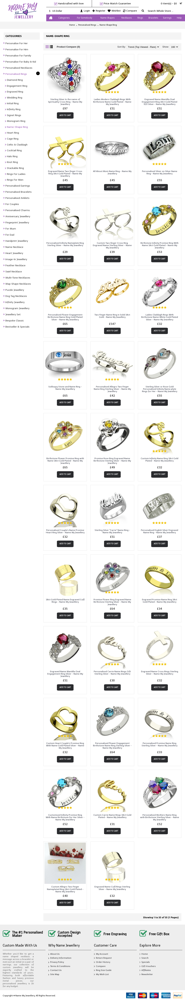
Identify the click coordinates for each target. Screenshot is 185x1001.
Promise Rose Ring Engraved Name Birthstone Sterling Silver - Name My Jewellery (112, 460)
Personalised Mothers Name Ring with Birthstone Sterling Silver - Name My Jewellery (159, 817)
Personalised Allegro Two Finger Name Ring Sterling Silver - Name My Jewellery (112, 389)
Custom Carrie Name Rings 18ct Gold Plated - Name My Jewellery (112, 816)
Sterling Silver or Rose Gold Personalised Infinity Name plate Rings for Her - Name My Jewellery (159, 389)
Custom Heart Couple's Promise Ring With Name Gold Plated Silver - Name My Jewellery (65, 745)
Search (144, 958)
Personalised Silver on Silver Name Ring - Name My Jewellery (159, 172)
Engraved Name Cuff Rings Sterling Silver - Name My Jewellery (112, 887)
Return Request (103, 958)
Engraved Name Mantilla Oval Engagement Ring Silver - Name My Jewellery (65, 673)
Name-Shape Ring (108, 25)
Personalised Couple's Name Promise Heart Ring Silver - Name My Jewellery (65, 531)
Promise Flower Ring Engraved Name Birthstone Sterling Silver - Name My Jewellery (112, 602)
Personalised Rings (87, 25)
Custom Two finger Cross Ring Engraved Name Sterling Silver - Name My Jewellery (112, 245)
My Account (101, 954)
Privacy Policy (56, 962)
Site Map (53, 974)
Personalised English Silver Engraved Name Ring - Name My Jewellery (159, 531)
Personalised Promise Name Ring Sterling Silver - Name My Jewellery (159, 744)
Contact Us (55, 970)
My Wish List (101, 974)
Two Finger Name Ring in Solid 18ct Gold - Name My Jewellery (112, 315)
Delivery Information (59, 958)
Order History (102, 962)
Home (72, 25)
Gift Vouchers (147, 966)
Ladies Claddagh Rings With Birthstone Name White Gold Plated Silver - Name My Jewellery (159, 317)
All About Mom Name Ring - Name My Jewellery (112, 172)
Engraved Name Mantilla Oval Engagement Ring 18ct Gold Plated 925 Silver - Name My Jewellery (159, 101)
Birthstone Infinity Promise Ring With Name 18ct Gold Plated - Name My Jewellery (159, 245)
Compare (100, 966)
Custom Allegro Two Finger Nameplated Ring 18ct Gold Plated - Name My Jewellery (65, 889)
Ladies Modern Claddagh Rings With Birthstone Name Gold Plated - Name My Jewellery (112, 101)
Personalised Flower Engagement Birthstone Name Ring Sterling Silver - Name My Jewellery (112, 745)
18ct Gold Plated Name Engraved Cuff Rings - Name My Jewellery (65, 600)
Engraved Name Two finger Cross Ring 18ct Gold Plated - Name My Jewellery (65, 173)
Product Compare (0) (68, 46)
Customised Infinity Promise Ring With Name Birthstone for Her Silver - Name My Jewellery (65, 817)
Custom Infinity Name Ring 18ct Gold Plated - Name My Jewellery (159, 459)
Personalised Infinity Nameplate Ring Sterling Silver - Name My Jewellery (65, 244)
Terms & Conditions (59, 966)
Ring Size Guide (102, 970)
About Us (54, 954)
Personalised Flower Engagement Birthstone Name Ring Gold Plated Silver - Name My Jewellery (65, 317)
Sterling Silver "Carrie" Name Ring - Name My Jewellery (112, 531)
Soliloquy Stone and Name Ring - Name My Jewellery (65, 387)
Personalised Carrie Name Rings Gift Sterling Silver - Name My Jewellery (112, 672)
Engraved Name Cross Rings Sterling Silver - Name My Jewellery (159, 672)
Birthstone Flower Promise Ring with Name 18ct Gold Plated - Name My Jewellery (65, 460)
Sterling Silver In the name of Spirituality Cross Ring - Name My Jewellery (65, 101)
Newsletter (146, 974)
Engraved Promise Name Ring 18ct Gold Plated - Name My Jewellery (159, 600)
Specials (144, 962)
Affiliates (145, 970)
